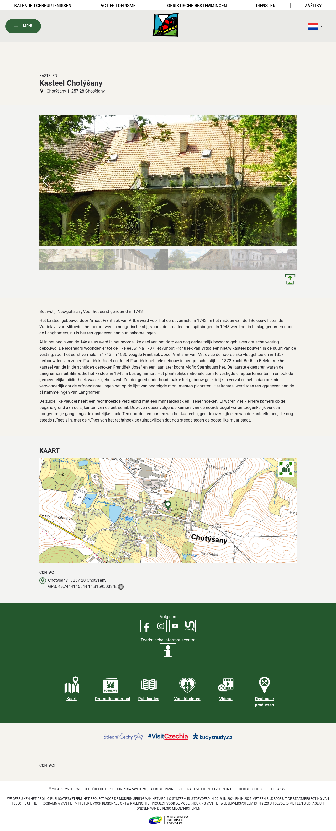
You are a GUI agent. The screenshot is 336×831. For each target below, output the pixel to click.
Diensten (266, 5)
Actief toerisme (118, 5)
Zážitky (313, 5)
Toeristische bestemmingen (196, 5)
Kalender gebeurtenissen (42, 5)
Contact (47, 765)
